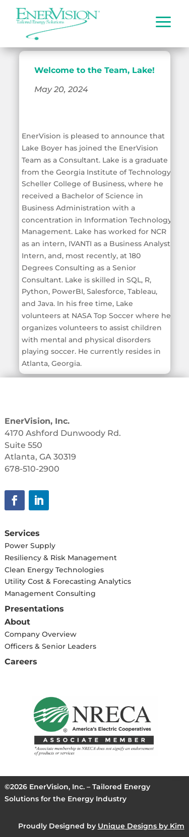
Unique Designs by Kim (141, 825)
